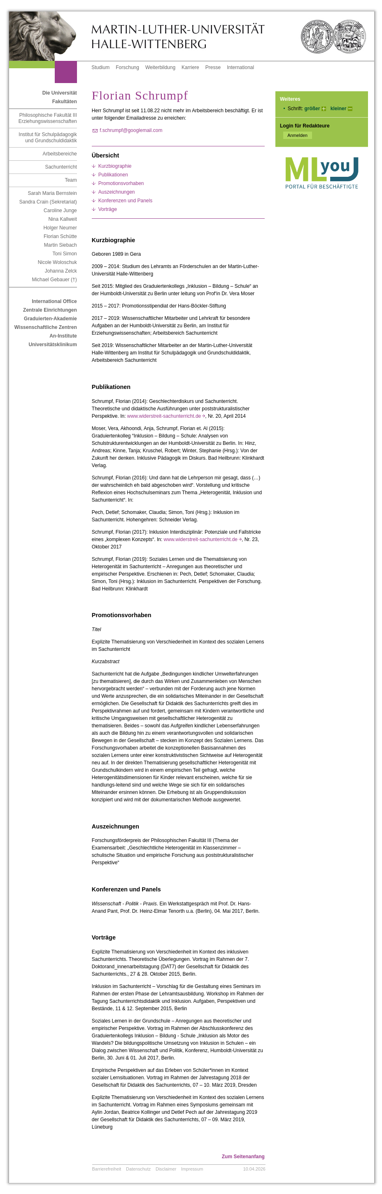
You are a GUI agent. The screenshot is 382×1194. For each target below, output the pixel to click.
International (240, 67)
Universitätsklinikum (52, 344)
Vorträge (107, 209)
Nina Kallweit (62, 219)
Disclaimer (166, 1168)
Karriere (190, 67)
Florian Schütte (60, 236)
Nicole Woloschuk (57, 262)
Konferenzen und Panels (125, 201)
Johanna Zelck (61, 271)
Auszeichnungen (116, 192)
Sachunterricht (61, 167)
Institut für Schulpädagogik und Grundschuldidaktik (48, 137)
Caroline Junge (60, 210)
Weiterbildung (160, 67)
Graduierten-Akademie (50, 319)
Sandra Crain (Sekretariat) (48, 202)
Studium (100, 67)
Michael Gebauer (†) (54, 279)
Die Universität (59, 93)
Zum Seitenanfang (243, 1156)
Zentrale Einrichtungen (50, 310)
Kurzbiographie (115, 166)
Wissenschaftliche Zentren (45, 327)
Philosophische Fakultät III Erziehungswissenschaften (48, 118)
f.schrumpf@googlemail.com (131, 130)
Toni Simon (64, 254)
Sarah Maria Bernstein (52, 193)
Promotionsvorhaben (121, 183)
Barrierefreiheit (106, 1168)
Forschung (127, 67)
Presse (213, 67)
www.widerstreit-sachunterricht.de (166, 416)
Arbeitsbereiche (59, 154)
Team (71, 180)
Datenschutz (138, 1168)
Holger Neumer (60, 228)
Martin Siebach (60, 245)
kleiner (339, 108)
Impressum (192, 1168)
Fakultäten (64, 101)
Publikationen (113, 175)
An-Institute (63, 336)
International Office (54, 301)
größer (312, 108)
